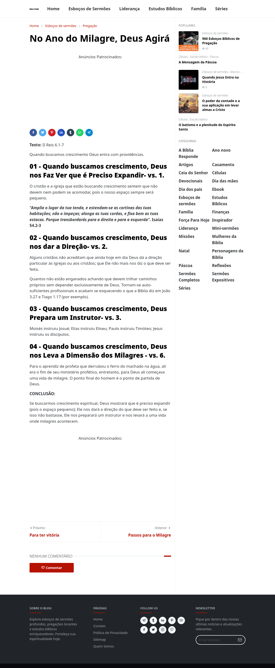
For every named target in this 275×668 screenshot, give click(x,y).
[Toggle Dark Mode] (240, 9)
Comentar (51, 567)
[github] (172, 630)
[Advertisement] (100, 96)
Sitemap (99, 639)
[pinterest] (172, 620)
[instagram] (162, 630)
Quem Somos (103, 646)
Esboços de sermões (215, 33)
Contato (99, 626)
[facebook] (234, 9)
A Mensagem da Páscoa (198, 62)
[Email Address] (215, 640)
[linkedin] (162, 620)
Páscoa (214, 57)
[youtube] (181, 620)
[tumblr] (153, 620)
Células (183, 57)
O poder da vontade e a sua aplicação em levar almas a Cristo (221, 105)
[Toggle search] (243, 9)
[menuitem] (53, 8)
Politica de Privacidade (110, 632)
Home (98, 619)
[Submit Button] (240, 640)
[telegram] (144, 620)
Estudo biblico (199, 57)
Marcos (235, 72)
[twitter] (153, 630)
